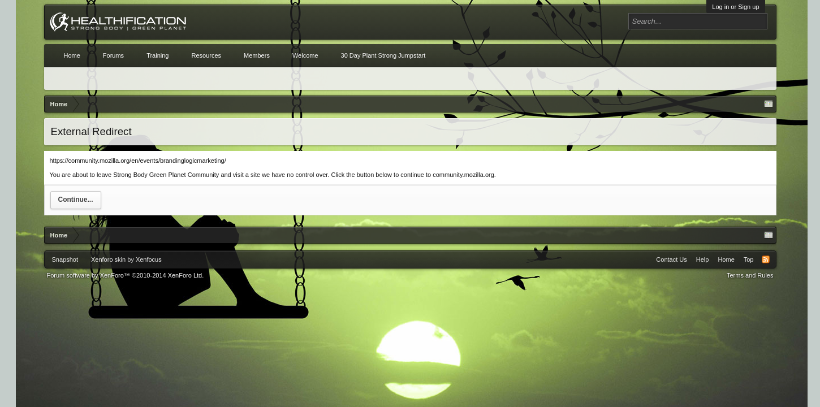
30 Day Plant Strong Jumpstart (383, 55)
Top (749, 259)
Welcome (305, 55)
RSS (765, 259)
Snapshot (65, 259)
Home (72, 55)
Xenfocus (149, 259)
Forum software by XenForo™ (125, 275)
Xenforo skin (108, 259)
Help (702, 259)
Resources (206, 55)
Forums (113, 55)
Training (157, 55)
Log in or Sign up (735, 6)
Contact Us (671, 259)
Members (257, 55)
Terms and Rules (750, 275)
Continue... (75, 200)
